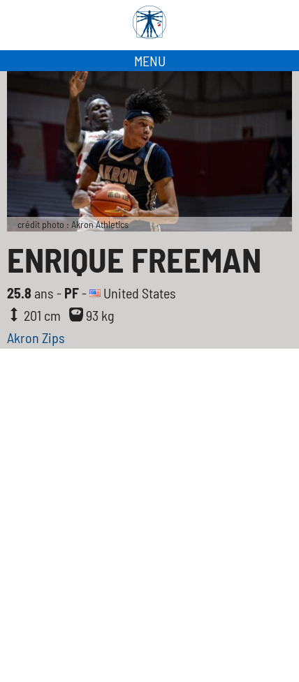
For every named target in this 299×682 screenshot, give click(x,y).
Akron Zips (36, 337)
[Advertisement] (149, 526)
